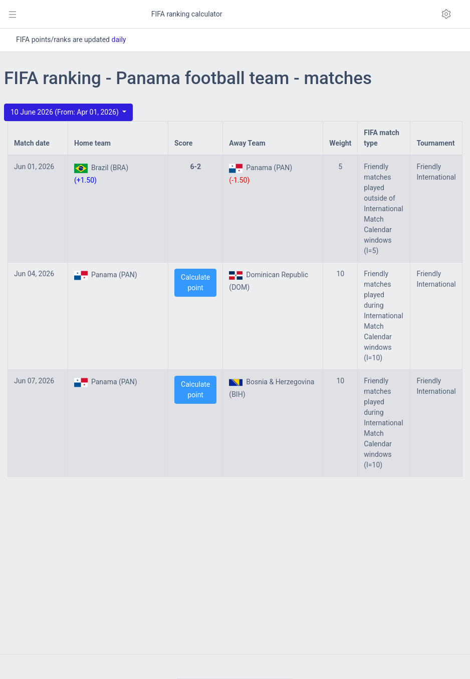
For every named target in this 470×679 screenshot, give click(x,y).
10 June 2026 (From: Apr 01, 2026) (65, 112)
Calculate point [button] (195, 282)
